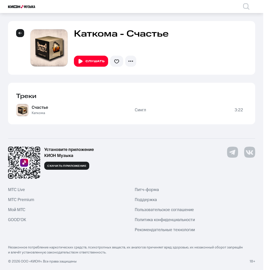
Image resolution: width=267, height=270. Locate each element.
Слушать (91, 61)
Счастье (40, 108)
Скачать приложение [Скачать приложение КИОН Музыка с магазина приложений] (66, 166)
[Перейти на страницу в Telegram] (232, 152)
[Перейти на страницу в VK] (249, 152)
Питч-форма (147, 190)
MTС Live (16, 190)
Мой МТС (16, 210)
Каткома (38, 113)
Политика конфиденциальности (165, 220)
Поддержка (146, 200)
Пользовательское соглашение (164, 210)
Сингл (140, 110)
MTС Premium (21, 200)
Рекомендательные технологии (165, 230)
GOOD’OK (17, 220)
